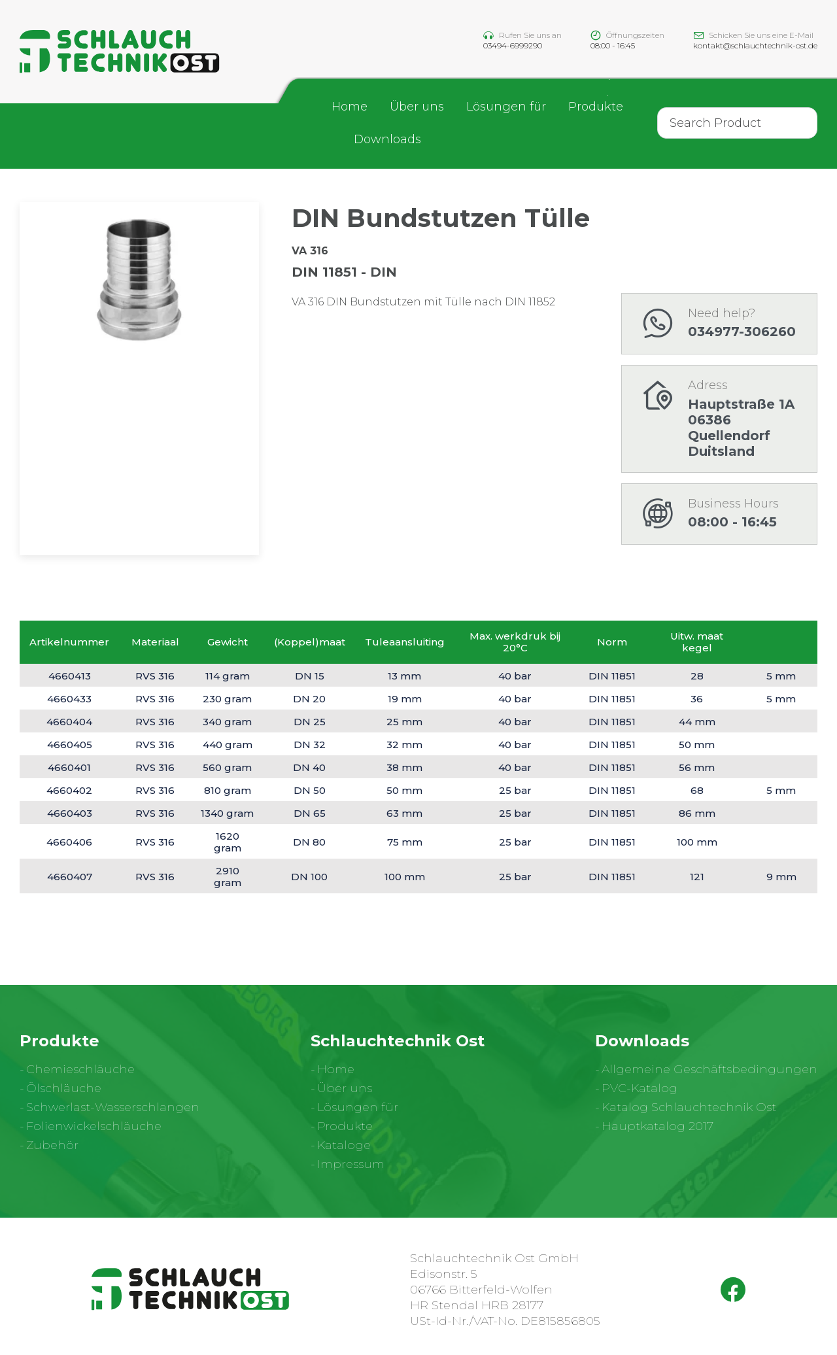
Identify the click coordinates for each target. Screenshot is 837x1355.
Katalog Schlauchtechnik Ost (689, 1107)
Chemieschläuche (80, 1069)
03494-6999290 (512, 46)
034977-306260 (742, 331)
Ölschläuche (63, 1088)
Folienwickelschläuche (94, 1126)
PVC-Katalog (639, 1088)
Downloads (387, 140)
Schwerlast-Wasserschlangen (112, 1107)
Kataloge (344, 1145)
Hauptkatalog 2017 (657, 1126)
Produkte (595, 108)
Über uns (417, 108)
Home (349, 108)
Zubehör (52, 1145)
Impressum (350, 1164)
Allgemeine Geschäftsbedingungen (709, 1069)
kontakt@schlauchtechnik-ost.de (755, 46)
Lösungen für (506, 108)
